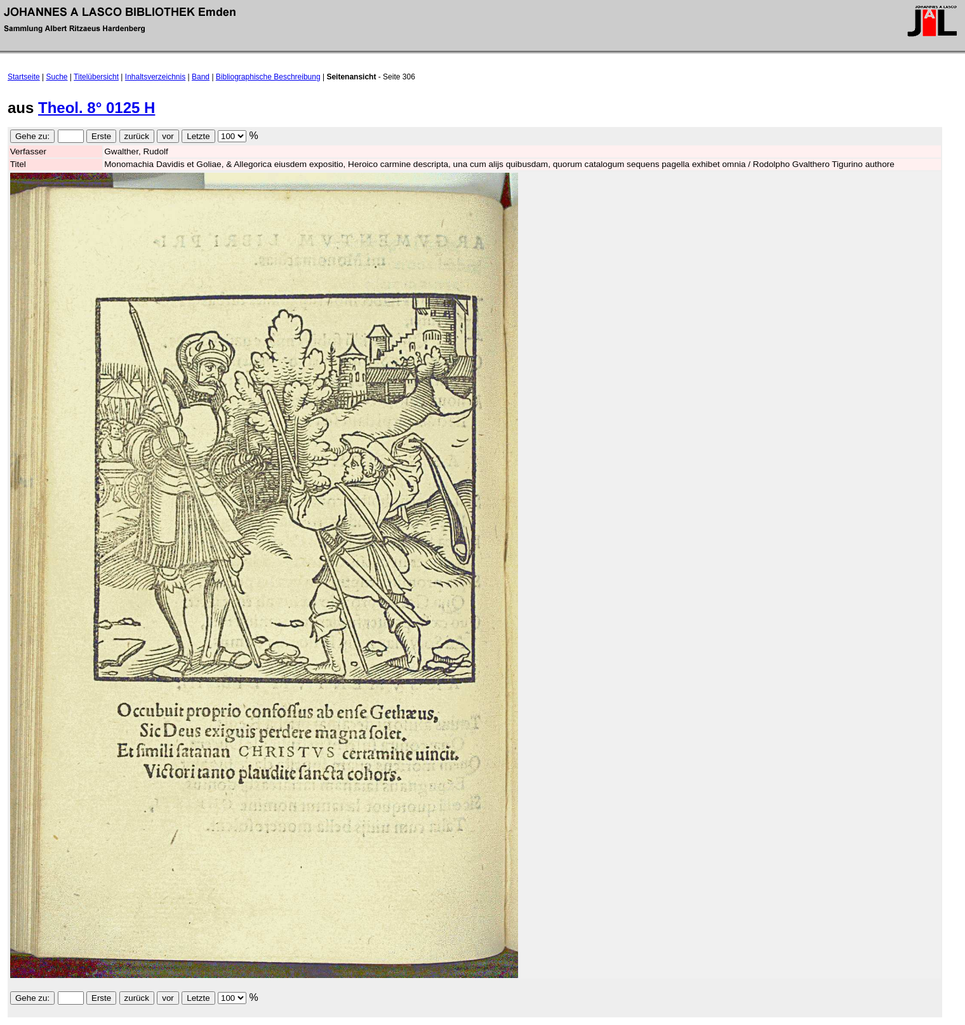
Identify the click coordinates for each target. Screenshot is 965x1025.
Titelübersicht (96, 76)
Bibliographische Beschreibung (268, 76)
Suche (57, 76)
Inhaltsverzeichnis (155, 76)
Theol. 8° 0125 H (96, 107)
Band (201, 76)
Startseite (24, 76)
